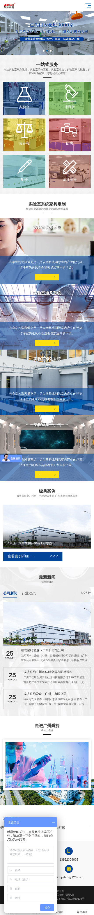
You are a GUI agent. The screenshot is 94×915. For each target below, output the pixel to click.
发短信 (59, 910)
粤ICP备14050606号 (73, 898)
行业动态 (29, 593)
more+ (86, 592)
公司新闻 (10, 593)
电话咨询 (82, 910)
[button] (43, 51)
